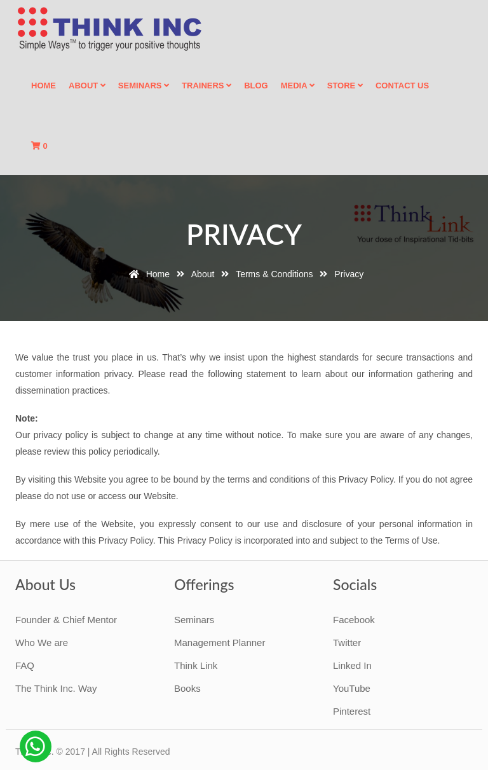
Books (187, 688)
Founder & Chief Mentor (66, 619)
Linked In (352, 665)
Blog (256, 85)
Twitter (347, 642)
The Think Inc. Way (56, 688)
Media (298, 85)
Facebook (354, 619)
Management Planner (219, 642)
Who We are (41, 642)
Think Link (195, 665)
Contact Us (402, 85)
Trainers (206, 85)
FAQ (24, 665)
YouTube (351, 688)
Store (345, 85)
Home (43, 85)
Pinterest (351, 711)
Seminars (143, 85)
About (87, 85)
